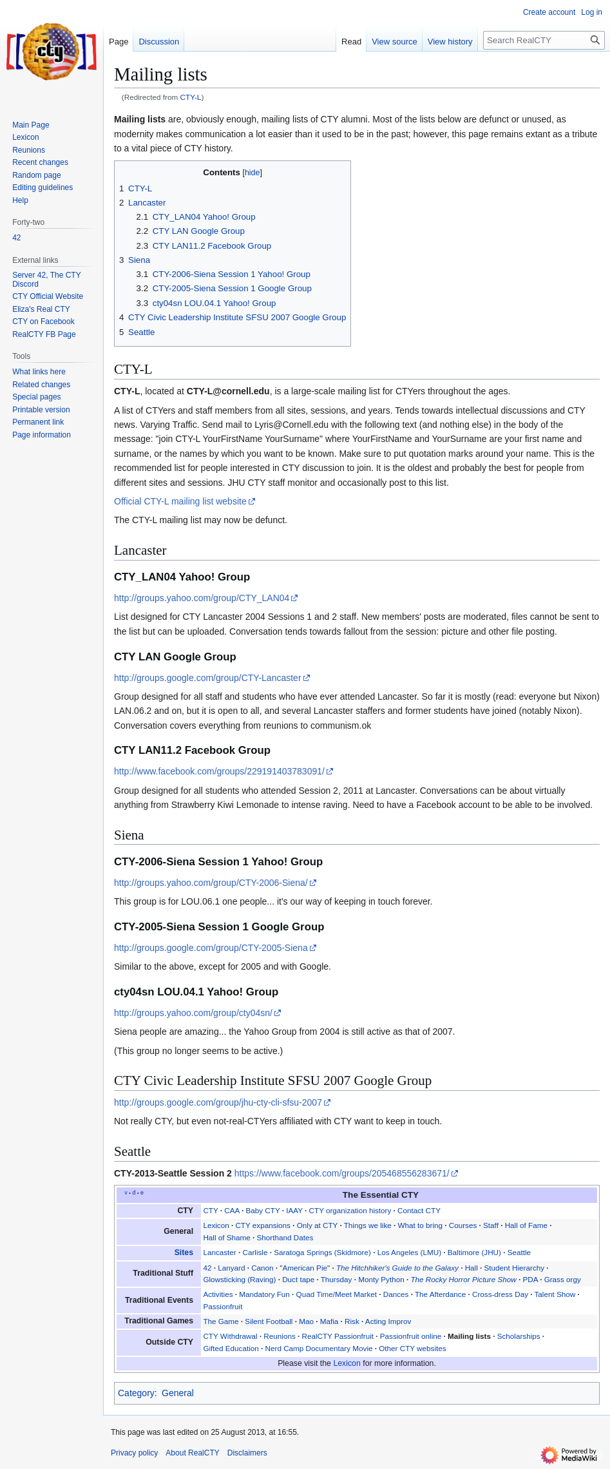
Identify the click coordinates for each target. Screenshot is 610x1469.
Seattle (519, 1252)
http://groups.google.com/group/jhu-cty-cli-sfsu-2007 (218, 1102)
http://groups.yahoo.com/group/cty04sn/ (193, 1013)
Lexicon (216, 1225)
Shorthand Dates (285, 1237)
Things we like (368, 1225)
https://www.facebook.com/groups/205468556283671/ (342, 1173)
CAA (231, 1210)
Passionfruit (222, 1306)
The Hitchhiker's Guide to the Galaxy (397, 1267)
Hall (471, 1267)
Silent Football (268, 1321)
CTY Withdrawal (230, 1336)
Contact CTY (419, 1210)
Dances (396, 1294)
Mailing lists (140, 119)
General (178, 1393)
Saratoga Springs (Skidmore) (322, 1252)
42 (207, 1267)
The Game (220, 1321)
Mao (306, 1321)
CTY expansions (263, 1225)
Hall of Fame (526, 1225)
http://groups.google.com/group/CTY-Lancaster (207, 678)
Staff (491, 1225)
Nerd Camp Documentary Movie (319, 1348)
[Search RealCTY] (544, 40)
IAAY (294, 1210)
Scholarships (518, 1336)
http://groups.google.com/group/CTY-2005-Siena (211, 948)
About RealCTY (192, 1452)
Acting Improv (388, 1321)
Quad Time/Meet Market (336, 1294)
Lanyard (231, 1267)
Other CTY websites (412, 1348)
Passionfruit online (411, 1336)
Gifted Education (230, 1348)
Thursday (336, 1279)
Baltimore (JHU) (474, 1252)
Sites (184, 1252)
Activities (218, 1294)
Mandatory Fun (264, 1294)
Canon (262, 1267)
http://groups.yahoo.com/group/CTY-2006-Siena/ (211, 883)
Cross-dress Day (500, 1294)
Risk (352, 1321)
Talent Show (555, 1294)
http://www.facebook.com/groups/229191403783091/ (219, 771)
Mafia (329, 1321)
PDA (530, 1279)
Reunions (279, 1336)
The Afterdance (440, 1294)
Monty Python (381, 1279)
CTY (210, 1210)
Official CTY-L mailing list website (180, 501)
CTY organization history (350, 1210)
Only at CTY (317, 1225)
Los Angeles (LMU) (409, 1252)
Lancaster (219, 1252)
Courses (463, 1225)
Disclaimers (247, 1452)
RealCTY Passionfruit (337, 1336)
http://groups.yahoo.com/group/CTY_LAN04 (201, 598)
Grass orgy (562, 1279)
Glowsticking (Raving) (239, 1279)
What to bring (420, 1225)
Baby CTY (262, 1210)
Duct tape (298, 1279)
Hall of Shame (226, 1237)
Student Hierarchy (514, 1267)
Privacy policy (134, 1452)
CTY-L (191, 97)
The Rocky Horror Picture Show (463, 1279)
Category (136, 1393)
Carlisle (254, 1252)
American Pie (305, 1267)
